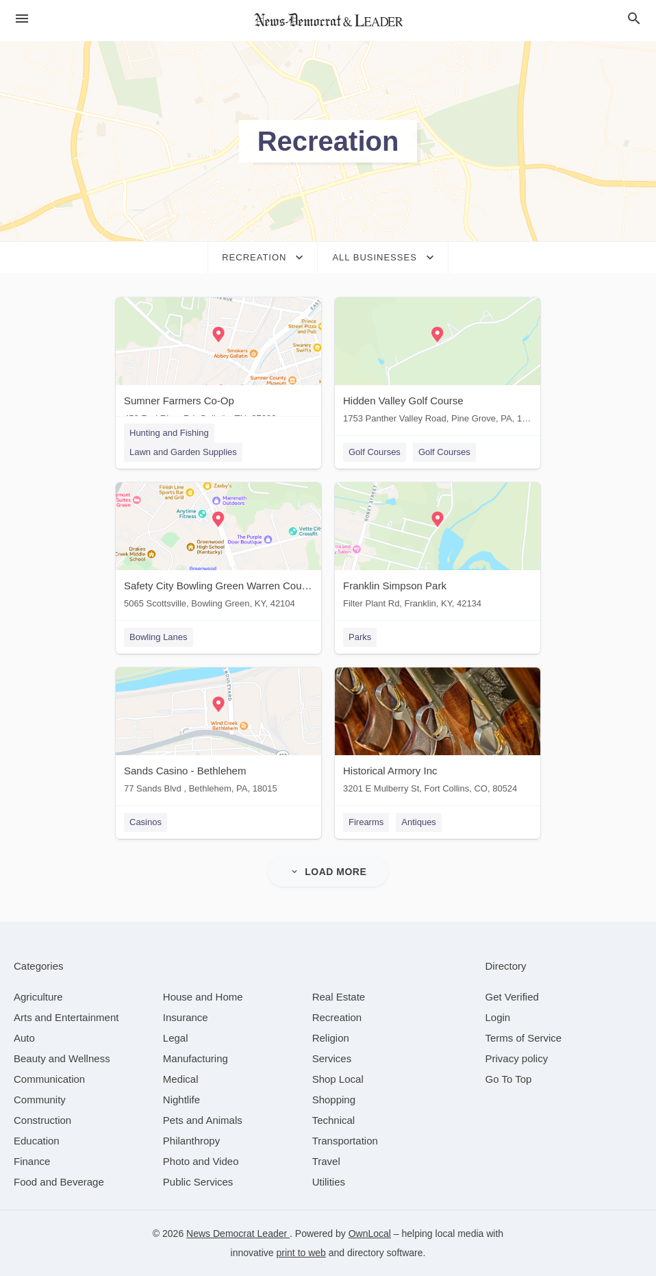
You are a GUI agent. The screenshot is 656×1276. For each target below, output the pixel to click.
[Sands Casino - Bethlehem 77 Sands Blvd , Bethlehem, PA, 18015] (218, 733)
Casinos (145, 822)
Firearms (366, 822)
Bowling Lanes (158, 637)
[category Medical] (181, 1079)
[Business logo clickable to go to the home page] (328, 20)
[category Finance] (32, 1161)
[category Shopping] (333, 1099)
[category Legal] (175, 1038)
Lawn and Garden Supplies (183, 452)
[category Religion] (330, 1038)
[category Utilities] (328, 1182)
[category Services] (332, 1058)
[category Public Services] (198, 1182)
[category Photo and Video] (201, 1161)
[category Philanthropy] (191, 1140)
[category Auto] (24, 1038)
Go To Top (508, 1079)
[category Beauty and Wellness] (62, 1058)
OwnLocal (370, 1233)
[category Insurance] (185, 1017)
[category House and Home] (203, 997)
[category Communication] (49, 1079)
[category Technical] (333, 1120)
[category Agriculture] (38, 997)
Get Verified (512, 997)
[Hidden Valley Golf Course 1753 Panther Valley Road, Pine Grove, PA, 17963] (437, 363)
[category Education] (37, 1140)
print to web (301, 1252)
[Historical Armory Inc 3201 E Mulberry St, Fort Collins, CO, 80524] (437, 733)
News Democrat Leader (238, 1233)
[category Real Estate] (339, 997)
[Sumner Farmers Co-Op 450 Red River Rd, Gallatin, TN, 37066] (218, 363)
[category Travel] (326, 1161)
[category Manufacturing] (195, 1058)
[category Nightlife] (181, 1099)
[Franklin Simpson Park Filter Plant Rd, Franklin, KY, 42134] (437, 548)
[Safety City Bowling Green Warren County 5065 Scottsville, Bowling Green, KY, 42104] (218, 548)
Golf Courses (375, 452)
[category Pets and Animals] (202, 1120)
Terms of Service (523, 1038)
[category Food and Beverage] (59, 1182)
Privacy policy (516, 1058)
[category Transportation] (345, 1140)
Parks (360, 637)
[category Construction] (42, 1120)
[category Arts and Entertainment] (66, 1017)
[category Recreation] (337, 1017)
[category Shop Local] (338, 1079)
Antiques (418, 822)
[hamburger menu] (22, 18)
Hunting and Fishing (169, 433)
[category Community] (40, 1099)
